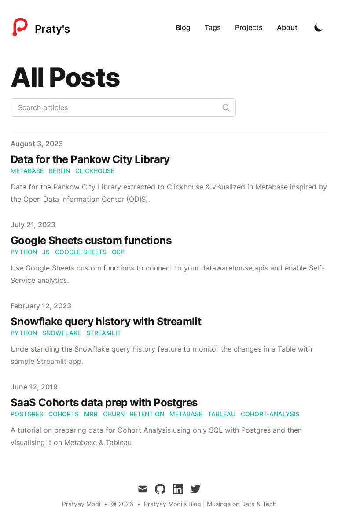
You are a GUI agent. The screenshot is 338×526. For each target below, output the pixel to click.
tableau (221, 414)
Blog (183, 27)
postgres (27, 414)
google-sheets (81, 252)
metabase (27, 170)
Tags (213, 27)
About (287, 27)
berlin (59, 170)
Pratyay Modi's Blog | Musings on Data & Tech (210, 503)
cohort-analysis (270, 414)
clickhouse (94, 170)
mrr (91, 414)
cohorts (63, 414)
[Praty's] (40, 27)
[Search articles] (123, 107)
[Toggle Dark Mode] (319, 27)
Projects (249, 27)
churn (114, 414)
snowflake (61, 333)
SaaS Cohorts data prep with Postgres (104, 402)
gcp (118, 252)
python (24, 252)
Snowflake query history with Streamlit (106, 321)
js (46, 252)
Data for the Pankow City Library (90, 159)
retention (147, 414)
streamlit (103, 333)
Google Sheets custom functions (91, 240)
